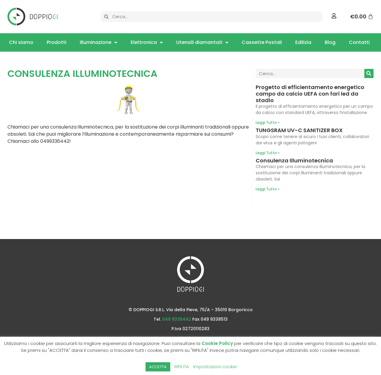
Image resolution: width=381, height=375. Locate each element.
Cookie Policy (217, 343)
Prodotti (56, 42)
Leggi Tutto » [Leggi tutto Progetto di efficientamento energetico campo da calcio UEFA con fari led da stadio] (267, 122)
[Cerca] (369, 73)
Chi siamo (21, 42)
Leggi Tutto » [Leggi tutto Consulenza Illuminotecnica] (267, 189)
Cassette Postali (262, 42)
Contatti (359, 42)
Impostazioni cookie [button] (215, 366)
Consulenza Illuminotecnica (294, 160)
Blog (330, 42)
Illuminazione (98, 42)
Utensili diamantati (202, 42)
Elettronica (147, 42)
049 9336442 (176, 319)
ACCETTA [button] (158, 367)
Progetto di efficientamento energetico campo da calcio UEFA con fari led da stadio (310, 93)
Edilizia (303, 42)
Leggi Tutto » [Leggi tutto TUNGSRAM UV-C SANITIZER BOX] (267, 152)
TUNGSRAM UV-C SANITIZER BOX (299, 130)
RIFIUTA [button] (181, 366)
